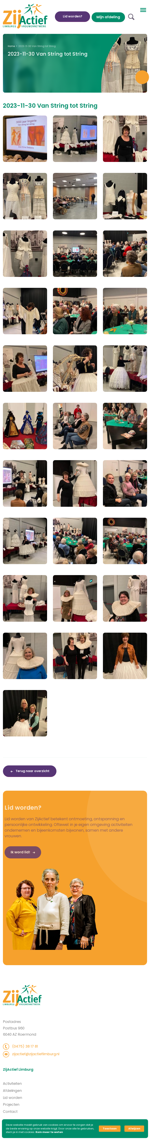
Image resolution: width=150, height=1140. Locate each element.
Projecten (15, 1104)
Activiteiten (16, 1083)
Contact (14, 1111)
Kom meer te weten (49, 1132)
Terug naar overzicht (32, 771)
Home (11, 46)
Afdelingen (16, 1090)
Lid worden (16, 1097)
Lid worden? (72, 16)
